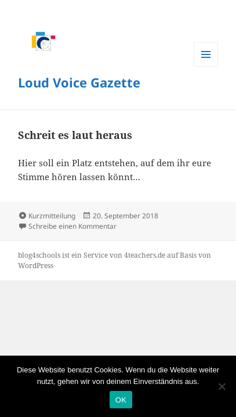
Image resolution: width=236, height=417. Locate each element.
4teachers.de (144, 255)
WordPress (35, 265)
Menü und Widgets (206, 54)
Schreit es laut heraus (75, 135)
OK (120, 400)
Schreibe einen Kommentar (72, 226)
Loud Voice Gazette (79, 82)
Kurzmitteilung (51, 216)
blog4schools (39, 255)
